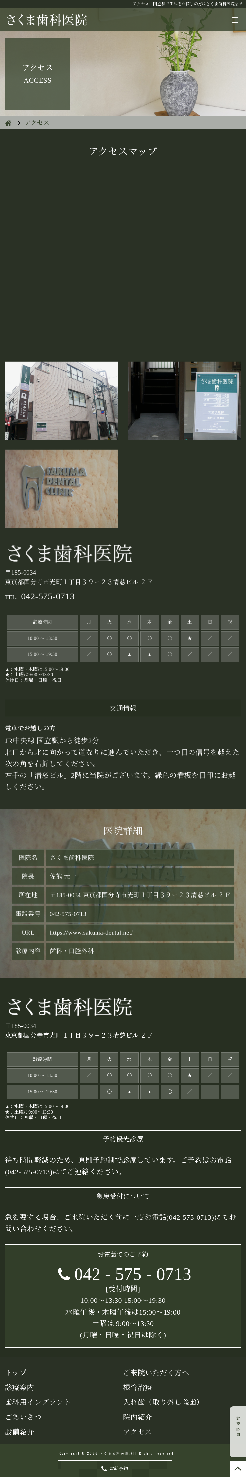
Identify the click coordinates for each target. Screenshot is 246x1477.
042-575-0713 (190, 1217)
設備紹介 (19, 1432)
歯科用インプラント (38, 1402)
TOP (238, 1469)
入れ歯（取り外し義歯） (163, 1402)
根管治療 (137, 1388)
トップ (15, 1373)
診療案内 (19, 1388)
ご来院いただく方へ (156, 1373)
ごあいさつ (23, 1417)
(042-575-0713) (28, 1172)
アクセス (137, 1432)
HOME (8, 122)
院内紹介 (137, 1417)
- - (132, 1274)
